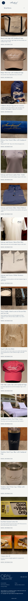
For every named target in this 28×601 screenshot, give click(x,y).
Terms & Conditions (5, 584)
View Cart (14, 598)
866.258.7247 (24, 576)
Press (16, 583)
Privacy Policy (4, 586)
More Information (7, 44)
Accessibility (3, 583)
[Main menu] (3, 2)
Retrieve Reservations (20, 584)
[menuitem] (7, 583)
